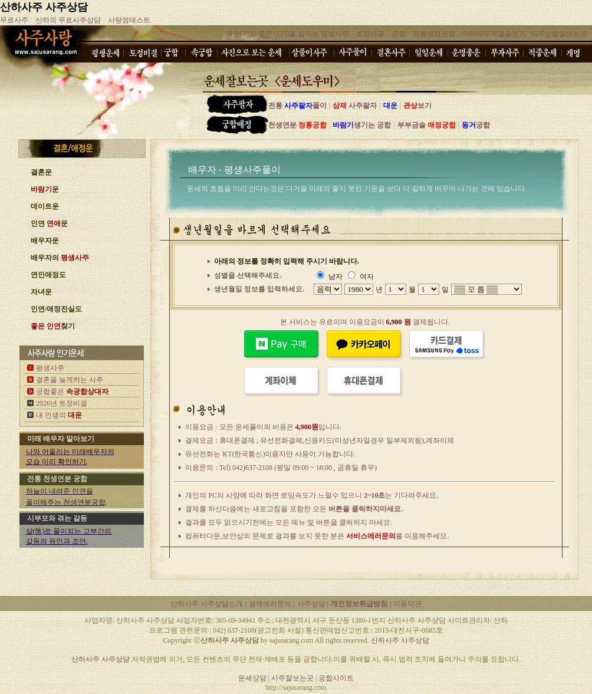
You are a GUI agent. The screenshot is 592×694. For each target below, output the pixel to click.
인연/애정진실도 (56, 309)
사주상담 (312, 604)
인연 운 (49, 223)
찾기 (53, 326)
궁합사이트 (336, 678)
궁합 (399, 33)
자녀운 (41, 292)
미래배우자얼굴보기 (494, 33)
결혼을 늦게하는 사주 (69, 380)
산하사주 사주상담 (44, 7)
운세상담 (252, 678)
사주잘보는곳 (293, 678)
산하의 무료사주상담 (68, 20)
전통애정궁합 (434, 33)
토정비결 (370, 33)
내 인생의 (59, 415)
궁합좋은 (72, 391)
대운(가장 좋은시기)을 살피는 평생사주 (287, 33)
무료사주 (14, 20)
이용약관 (407, 604)
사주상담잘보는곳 (559, 33)
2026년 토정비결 (61, 403)
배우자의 (60, 258)
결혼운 (41, 172)
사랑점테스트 (129, 20)
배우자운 (45, 240)
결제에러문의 (271, 604)
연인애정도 (48, 275)
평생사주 (50, 368)
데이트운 (45, 206)
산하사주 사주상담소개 (206, 604)
